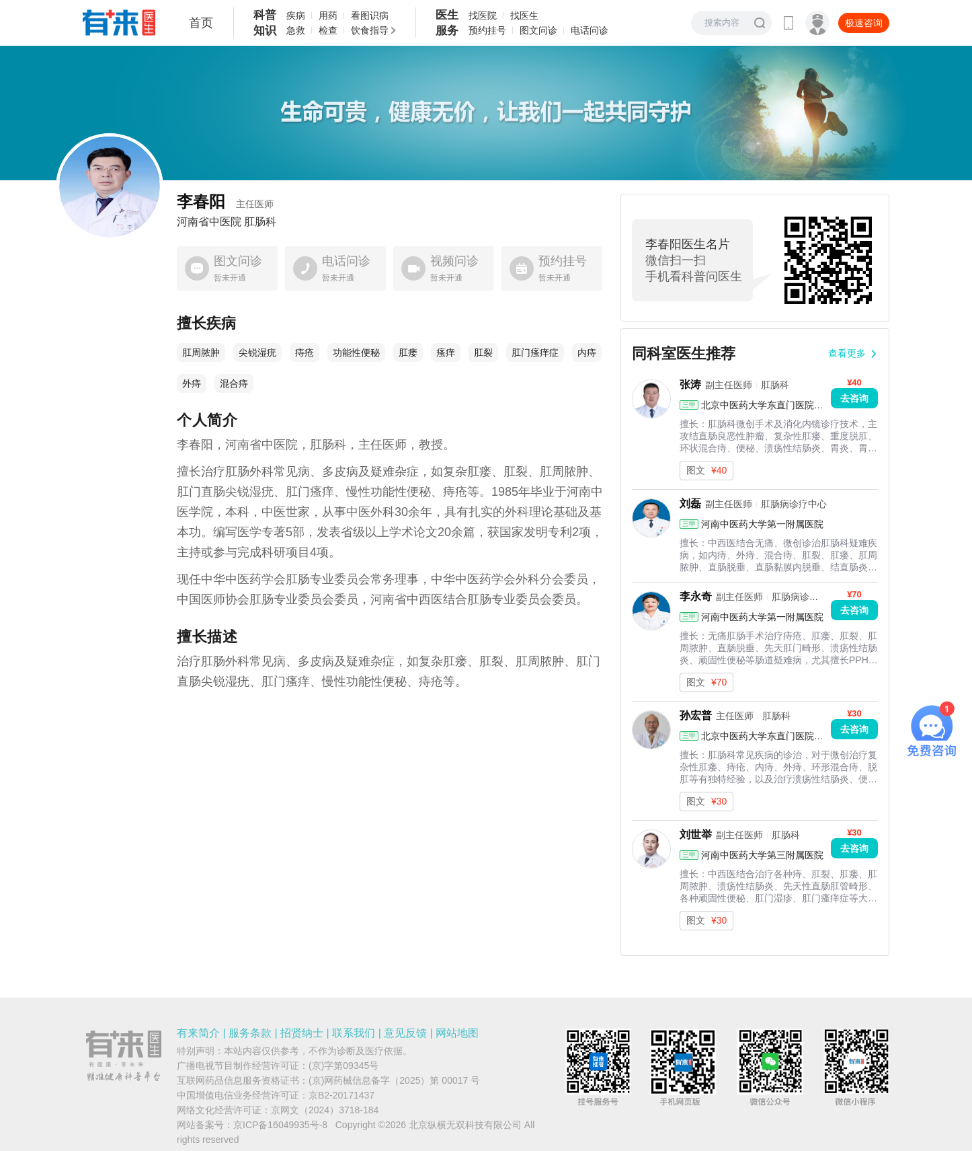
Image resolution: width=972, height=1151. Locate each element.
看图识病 (370, 15)
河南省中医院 (209, 222)
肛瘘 (408, 352)
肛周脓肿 (201, 352)
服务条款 (250, 1033)
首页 (201, 23)
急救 (295, 30)
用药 (328, 15)
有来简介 (198, 1033)
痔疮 (304, 352)
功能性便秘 (356, 352)
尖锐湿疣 (257, 352)
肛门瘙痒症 (535, 352)
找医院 (483, 15)
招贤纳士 (301, 1033)
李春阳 (225, 201)
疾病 (295, 15)
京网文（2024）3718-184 (324, 1110)
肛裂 (483, 352)
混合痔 (234, 383)
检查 (328, 30)
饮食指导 (370, 30)
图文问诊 (538, 30)
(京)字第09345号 (343, 1065)
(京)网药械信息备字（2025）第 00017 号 (394, 1080)
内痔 (586, 352)
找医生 (524, 15)
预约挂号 (487, 30)
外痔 (191, 383)
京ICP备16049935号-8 (280, 1124)
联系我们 (353, 1033)
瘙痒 (445, 352)
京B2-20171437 (341, 1095)
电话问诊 (589, 30)
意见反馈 (405, 1033)
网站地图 (457, 1033)
